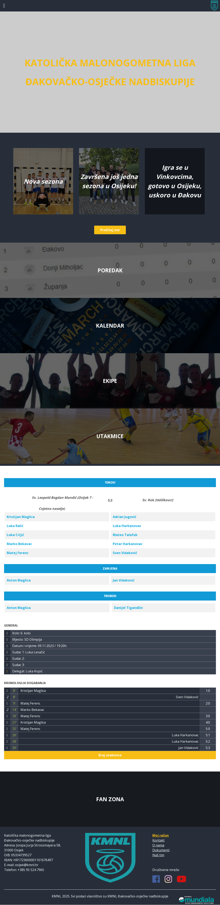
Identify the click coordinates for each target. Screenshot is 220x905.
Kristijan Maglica (21, 517)
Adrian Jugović (124, 517)
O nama (158, 845)
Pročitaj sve (110, 230)
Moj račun (160, 835)
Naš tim (158, 855)
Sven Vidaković (125, 553)
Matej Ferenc (17, 553)
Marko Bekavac (19, 544)
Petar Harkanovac (127, 544)
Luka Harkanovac (127, 526)
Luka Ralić (15, 526)
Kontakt (158, 840)
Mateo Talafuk (125, 535)
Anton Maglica (19, 580)
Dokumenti (161, 850)
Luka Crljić (15, 535)
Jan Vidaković (123, 580)
